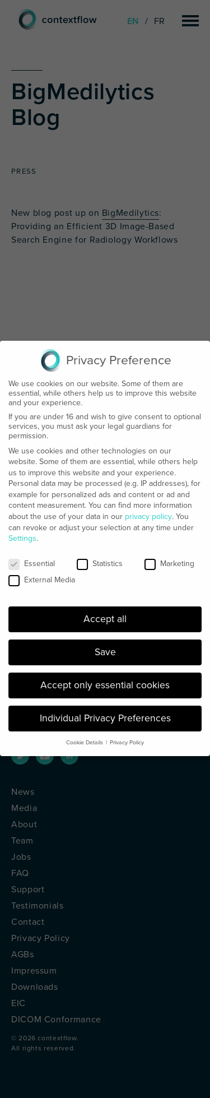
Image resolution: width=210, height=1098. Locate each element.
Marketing (169, 557)
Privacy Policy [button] (127, 735)
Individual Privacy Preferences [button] (105, 712)
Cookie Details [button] (84, 735)
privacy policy (148, 510)
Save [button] (105, 646)
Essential (31, 557)
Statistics (100, 557)
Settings (22, 532)
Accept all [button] (105, 613)
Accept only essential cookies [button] (105, 679)
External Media (41, 573)
